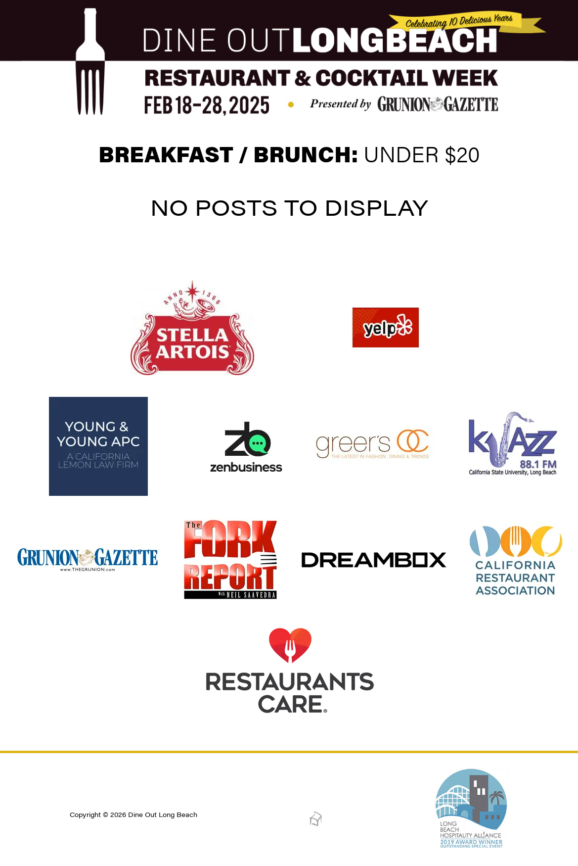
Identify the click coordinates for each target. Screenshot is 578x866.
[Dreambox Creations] (315, 823)
